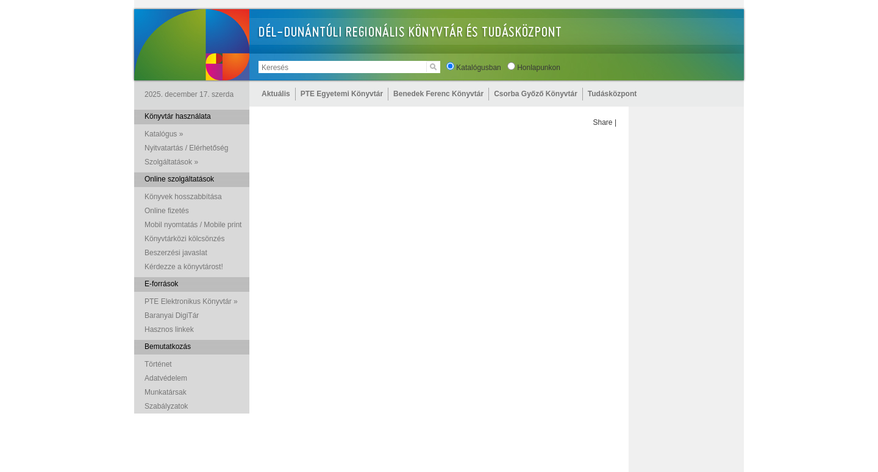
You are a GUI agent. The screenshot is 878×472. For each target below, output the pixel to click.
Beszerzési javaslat (176, 252)
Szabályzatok (166, 406)
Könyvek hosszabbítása (183, 196)
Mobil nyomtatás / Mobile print (193, 224)
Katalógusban (478, 67)
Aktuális (276, 94)
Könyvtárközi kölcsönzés (184, 238)
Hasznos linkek (169, 329)
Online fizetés (167, 210)
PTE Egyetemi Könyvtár (342, 94)
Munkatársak (166, 392)
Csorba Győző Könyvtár (535, 94)
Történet (158, 364)
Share (603, 122)
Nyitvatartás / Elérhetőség (186, 148)
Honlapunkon (538, 67)
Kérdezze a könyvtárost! (184, 266)
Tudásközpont (612, 94)
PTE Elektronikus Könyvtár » (191, 301)
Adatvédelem (166, 378)
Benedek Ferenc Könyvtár (438, 94)
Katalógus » (164, 134)
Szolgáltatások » (171, 162)
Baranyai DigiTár (172, 315)
